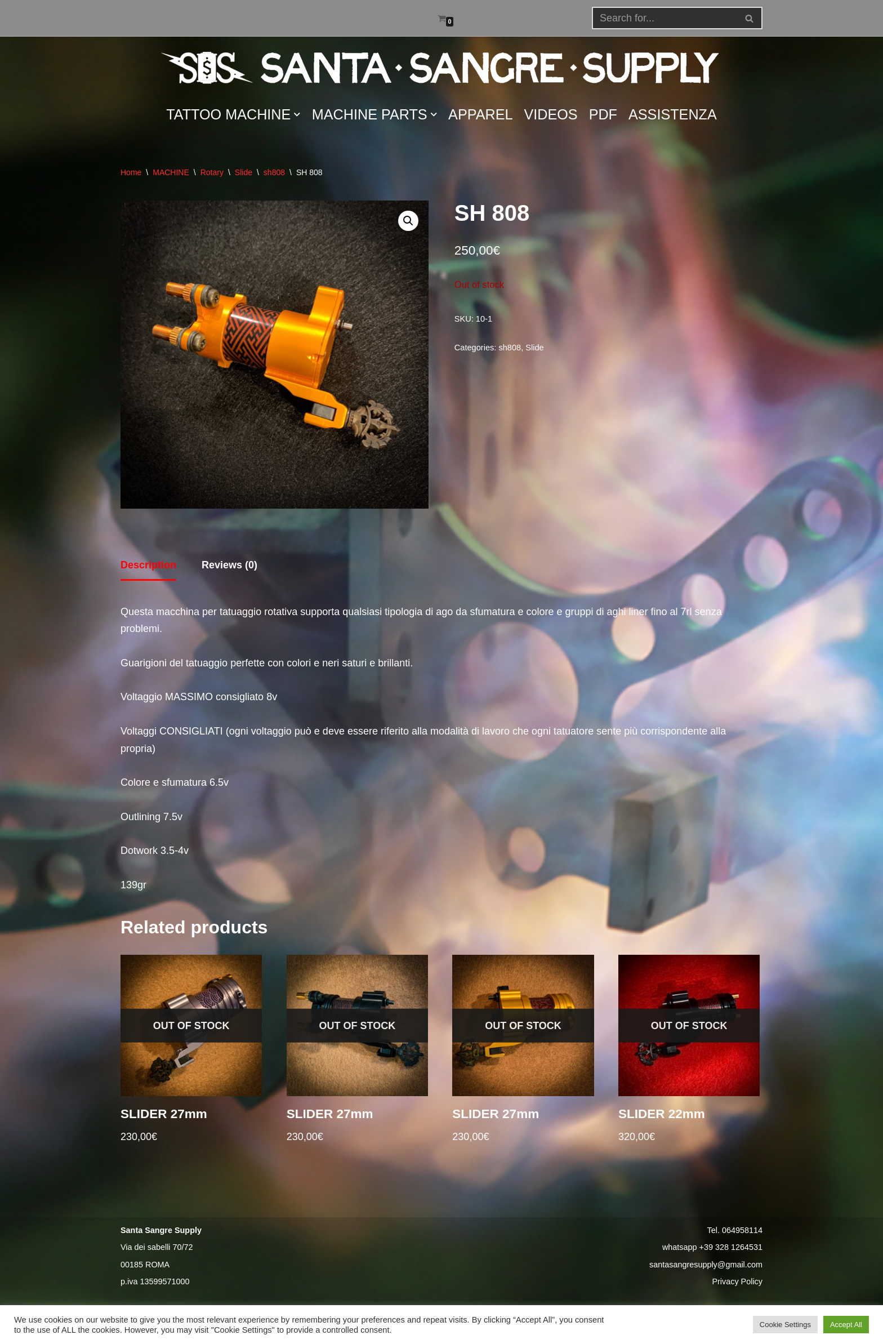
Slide (243, 172)
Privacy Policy (737, 1281)
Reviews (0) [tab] (229, 565)
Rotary (212, 172)
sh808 (274, 172)
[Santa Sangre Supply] (441, 67)
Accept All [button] (846, 1324)
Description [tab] (148, 565)
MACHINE (171, 172)
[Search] (749, 18)
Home (131, 172)
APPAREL (480, 114)
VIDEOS (551, 114)
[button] (749, 18)
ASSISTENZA (672, 114)
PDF (603, 114)
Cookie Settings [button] (785, 1324)
